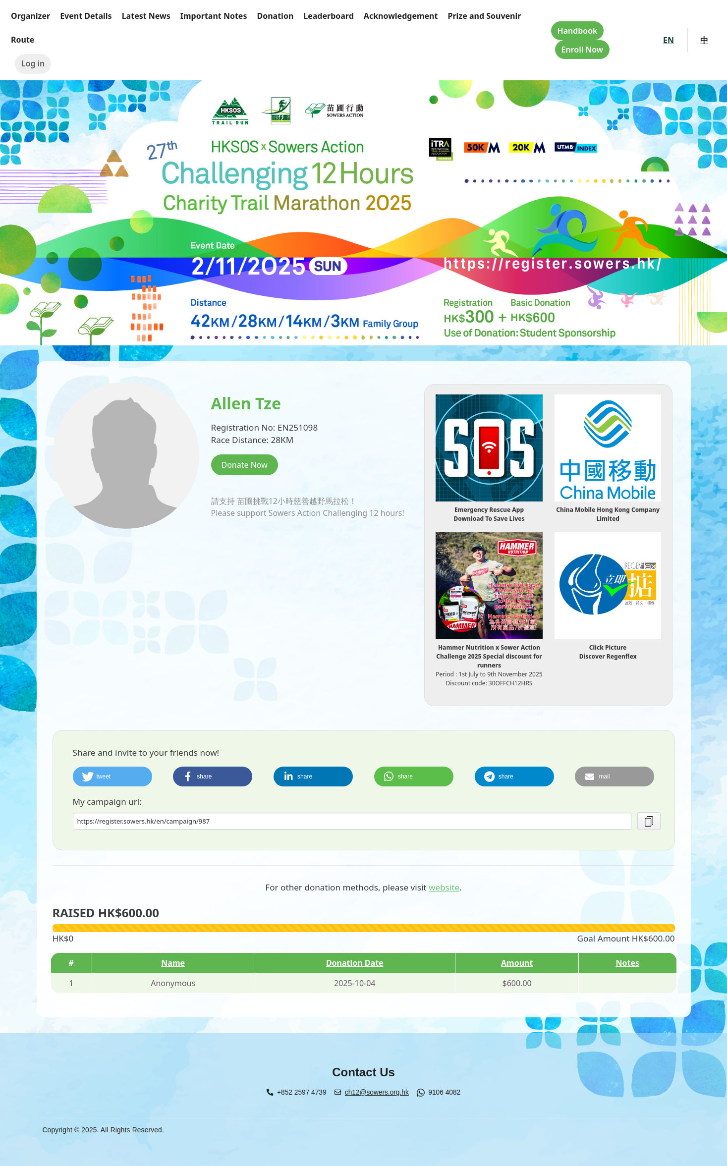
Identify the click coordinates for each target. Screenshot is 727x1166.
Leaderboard (328, 15)
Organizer (30, 15)
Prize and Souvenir (484, 15)
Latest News (146, 15)
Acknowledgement (401, 15)
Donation (275, 15)
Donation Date (355, 962)
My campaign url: (107, 801)
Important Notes (213, 15)
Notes (628, 962)
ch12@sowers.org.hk (377, 1092)
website (444, 887)
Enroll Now (582, 49)
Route (22, 39)
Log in (33, 63)
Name (173, 962)
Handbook (578, 30)
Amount (517, 962)
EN (668, 40)
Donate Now (245, 464)
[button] (112, 776)
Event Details (86, 15)
